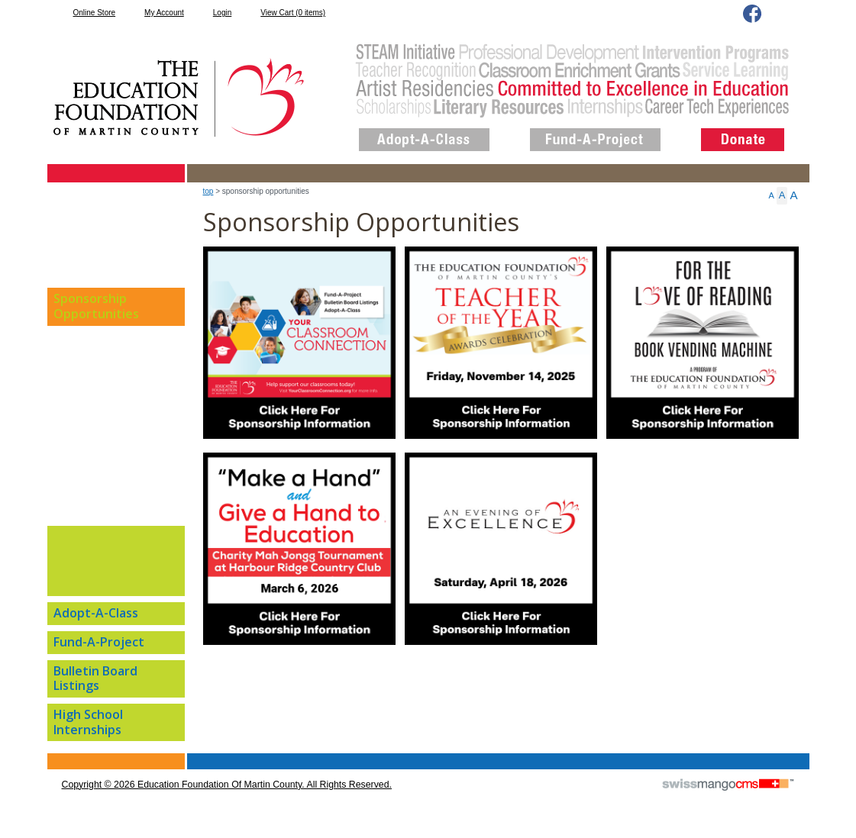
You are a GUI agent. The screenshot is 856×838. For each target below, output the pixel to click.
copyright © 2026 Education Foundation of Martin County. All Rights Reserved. (227, 784)
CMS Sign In (56, 754)
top (208, 191)
